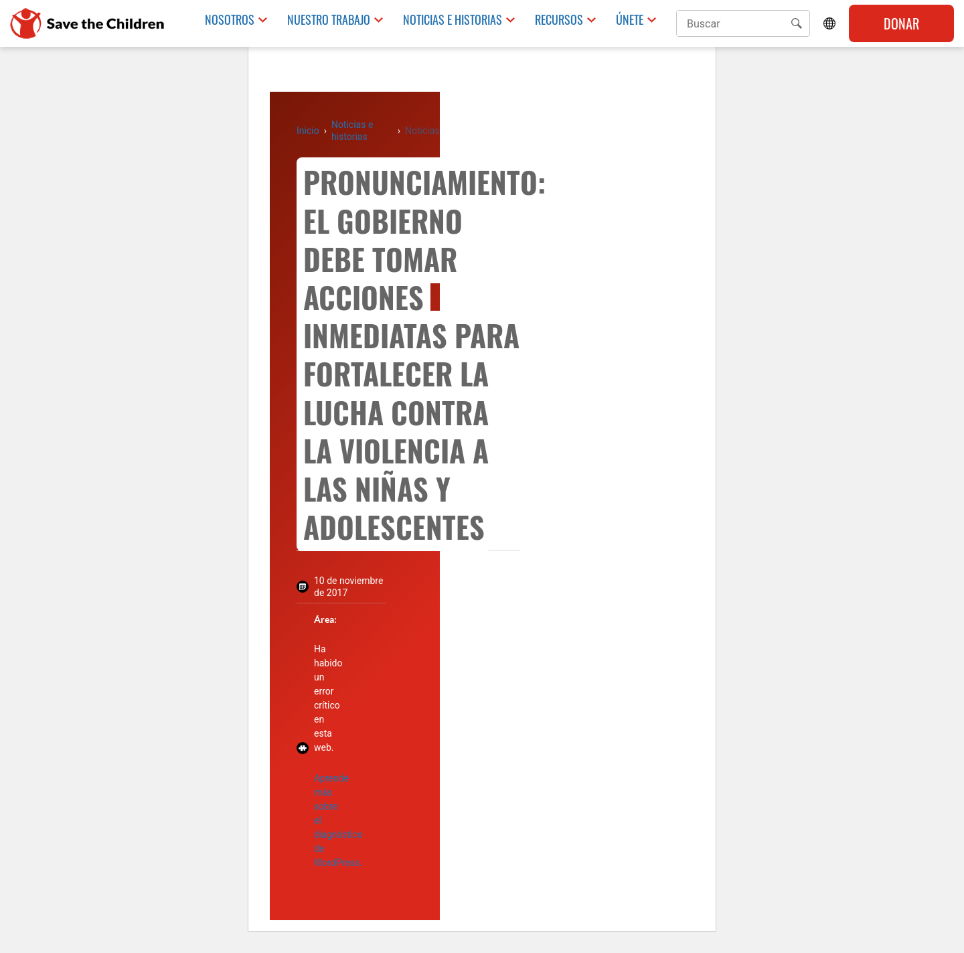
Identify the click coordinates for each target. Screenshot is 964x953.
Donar (901, 23)
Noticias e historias (452, 19)
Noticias (422, 130)
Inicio (308, 130)
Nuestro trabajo (328, 19)
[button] (796, 23)
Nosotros (229, 19)
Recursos (559, 19)
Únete (629, 19)
